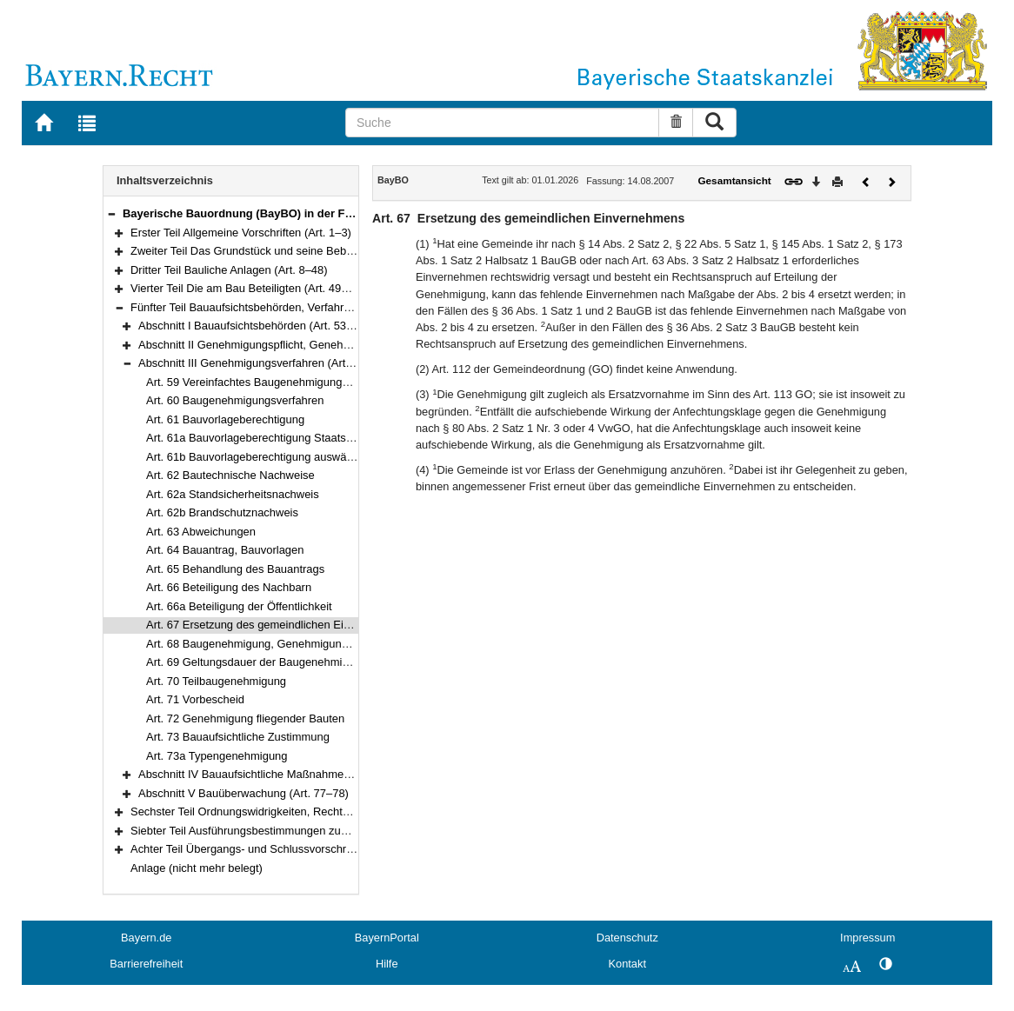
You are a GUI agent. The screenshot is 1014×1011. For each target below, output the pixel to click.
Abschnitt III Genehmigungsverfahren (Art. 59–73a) (265, 362)
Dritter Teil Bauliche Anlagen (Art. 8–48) (229, 269)
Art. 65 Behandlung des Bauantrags (235, 568)
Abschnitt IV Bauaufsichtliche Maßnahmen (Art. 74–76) (275, 774)
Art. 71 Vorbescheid (195, 699)
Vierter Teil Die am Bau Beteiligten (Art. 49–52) (247, 288)
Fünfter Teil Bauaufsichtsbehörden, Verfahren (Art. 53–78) (274, 307)
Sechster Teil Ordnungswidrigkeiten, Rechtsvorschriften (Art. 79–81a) (302, 811)
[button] (111, 213)
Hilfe (387, 963)
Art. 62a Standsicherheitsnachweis (232, 494)
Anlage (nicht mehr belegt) (196, 868)
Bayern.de (146, 937)
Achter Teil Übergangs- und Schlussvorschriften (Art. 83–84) (280, 848)
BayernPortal (387, 937)
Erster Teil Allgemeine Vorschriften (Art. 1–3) (240, 232)
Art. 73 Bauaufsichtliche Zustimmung (238, 736)
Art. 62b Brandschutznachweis (222, 512)
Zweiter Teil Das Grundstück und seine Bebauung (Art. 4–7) (279, 250)
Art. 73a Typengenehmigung (217, 755)
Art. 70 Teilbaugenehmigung (216, 681)
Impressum (867, 937)
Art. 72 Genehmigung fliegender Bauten (245, 718)
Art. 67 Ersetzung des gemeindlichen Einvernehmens (278, 624)
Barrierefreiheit (146, 963)
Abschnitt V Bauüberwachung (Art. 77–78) (243, 793)
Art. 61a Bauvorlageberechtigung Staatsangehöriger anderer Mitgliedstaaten (336, 437)
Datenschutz (627, 937)
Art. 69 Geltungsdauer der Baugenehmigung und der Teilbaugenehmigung (331, 661)
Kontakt (627, 963)
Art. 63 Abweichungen (201, 531)
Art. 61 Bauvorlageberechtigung (225, 419)
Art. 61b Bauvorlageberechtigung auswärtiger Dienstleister (291, 456)
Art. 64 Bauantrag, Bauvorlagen (225, 549)
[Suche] (502, 122)
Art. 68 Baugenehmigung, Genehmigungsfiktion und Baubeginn (304, 643)
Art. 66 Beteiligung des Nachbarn (228, 587)
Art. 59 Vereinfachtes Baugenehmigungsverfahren (271, 382)
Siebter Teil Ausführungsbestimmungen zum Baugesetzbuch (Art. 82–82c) (314, 830)
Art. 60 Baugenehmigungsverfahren (235, 400)
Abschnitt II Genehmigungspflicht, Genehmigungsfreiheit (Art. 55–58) (310, 344)
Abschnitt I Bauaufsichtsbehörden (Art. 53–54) (253, 325)
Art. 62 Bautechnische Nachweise (230, 475)
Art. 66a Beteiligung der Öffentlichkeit (239, 606)
